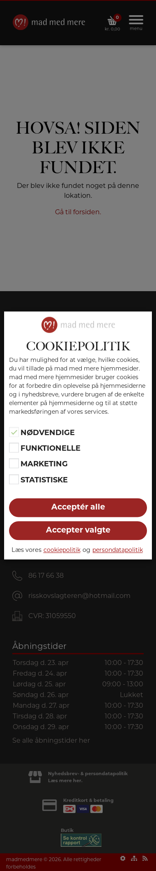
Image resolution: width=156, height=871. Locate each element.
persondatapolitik (117, 550)
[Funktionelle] (14, 448)
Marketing (44, 464)
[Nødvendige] (14, 432)
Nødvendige (48, 432)
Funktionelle (50, 448)
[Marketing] (14, 463)
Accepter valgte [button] (78, 530)
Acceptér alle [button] (78, 507)
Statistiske (44, 479)
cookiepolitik (62, 550)
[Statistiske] (14, 479)
